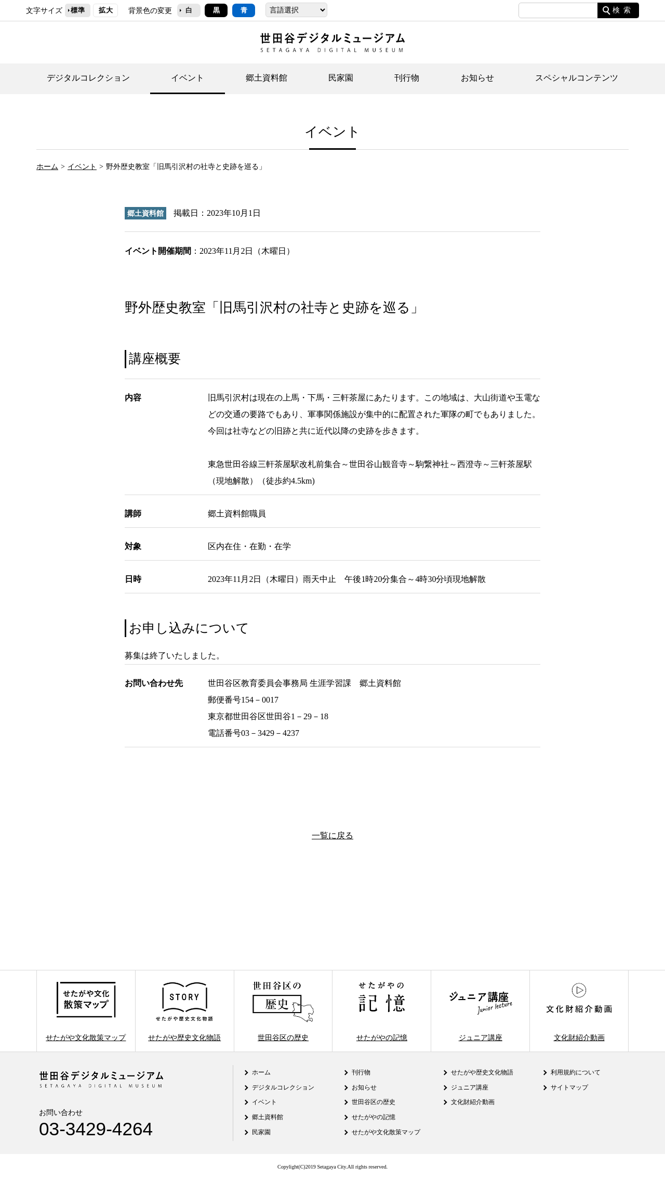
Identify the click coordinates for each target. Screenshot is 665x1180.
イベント (187, 77)
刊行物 (406, 77)
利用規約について (576, 1072)
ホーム (47, 166)
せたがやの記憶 (382, 1011)
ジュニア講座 (480, 1011)
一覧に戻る (332, 835)
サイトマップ (569, 1087)
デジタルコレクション (88, 77)
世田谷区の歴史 (283, 1011)
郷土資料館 (266, 77)
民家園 (340, 77)
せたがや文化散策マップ (86, 1011)
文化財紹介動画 (578, 1011)
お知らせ (477, 77)
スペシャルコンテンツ (576, 77)
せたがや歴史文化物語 (184, 1011)
